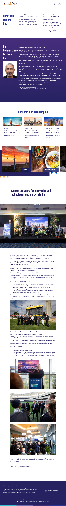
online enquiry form (50, 27)
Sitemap (30, 499)
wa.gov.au (24, 499)
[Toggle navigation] (63, 4)
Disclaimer (42, 499)
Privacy (36, 499)
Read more (54, 30)
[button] (56, 173)
